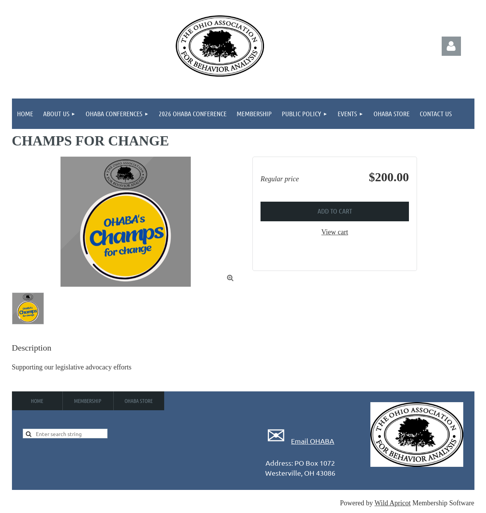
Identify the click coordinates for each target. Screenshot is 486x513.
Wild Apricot (393, 503)
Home (37, 400)
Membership (87, 400)
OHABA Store (138, 400)
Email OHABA (312, 441)
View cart (334, 232)
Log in (451, 46)
